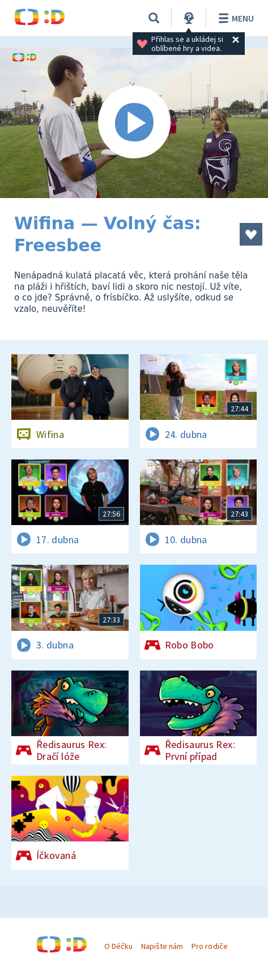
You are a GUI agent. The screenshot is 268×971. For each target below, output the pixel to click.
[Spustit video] (134, 123)
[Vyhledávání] (154, 18)
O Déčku (118, 946)
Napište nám (162, 946)
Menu (234, 18)
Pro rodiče (209, 946)
